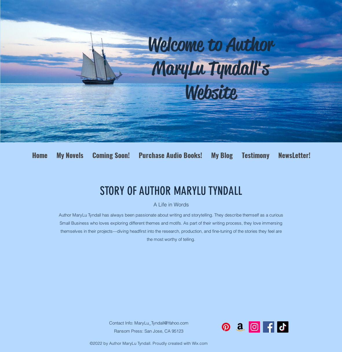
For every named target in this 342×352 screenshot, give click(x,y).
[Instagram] (254, 327)
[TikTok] (282, 327)
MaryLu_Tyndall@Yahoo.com (161, 323)
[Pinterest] (226, 327)
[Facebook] (268, 327)
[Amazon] (240, 327)
